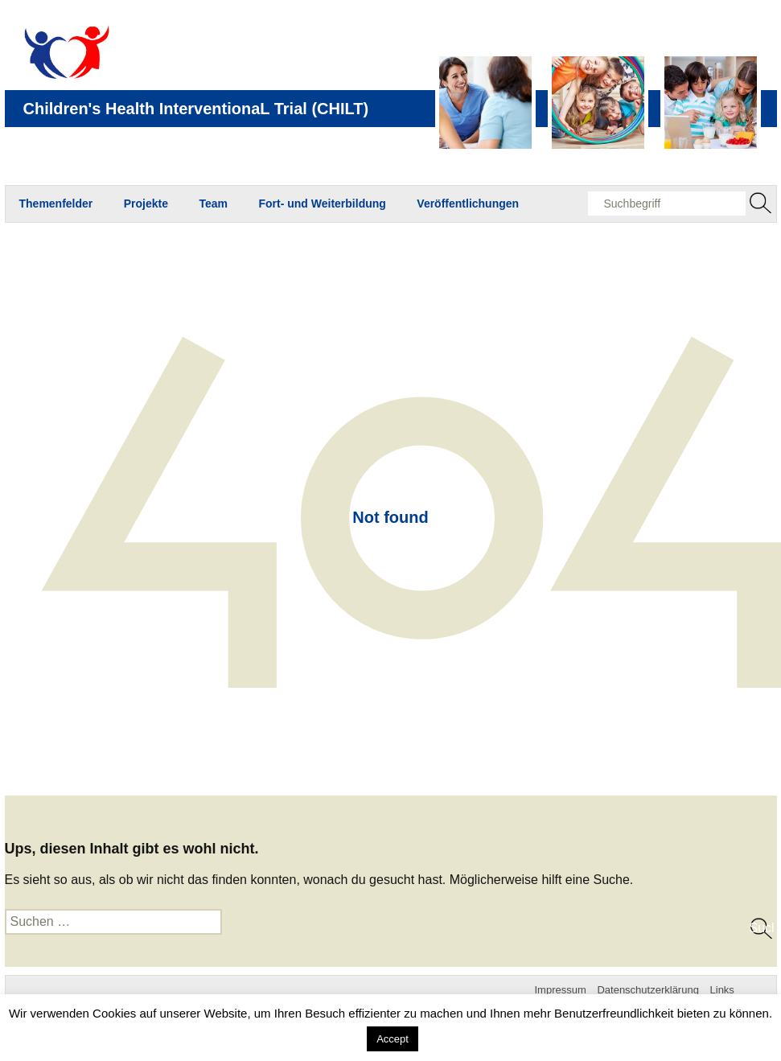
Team (213, 203)
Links (722, 990)
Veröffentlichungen (468, 203)
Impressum (560, 990)
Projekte (146, 203)
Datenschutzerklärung (647, 990)
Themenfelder (56, 203)
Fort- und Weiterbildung (321, 203)
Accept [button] (392, 1039)
